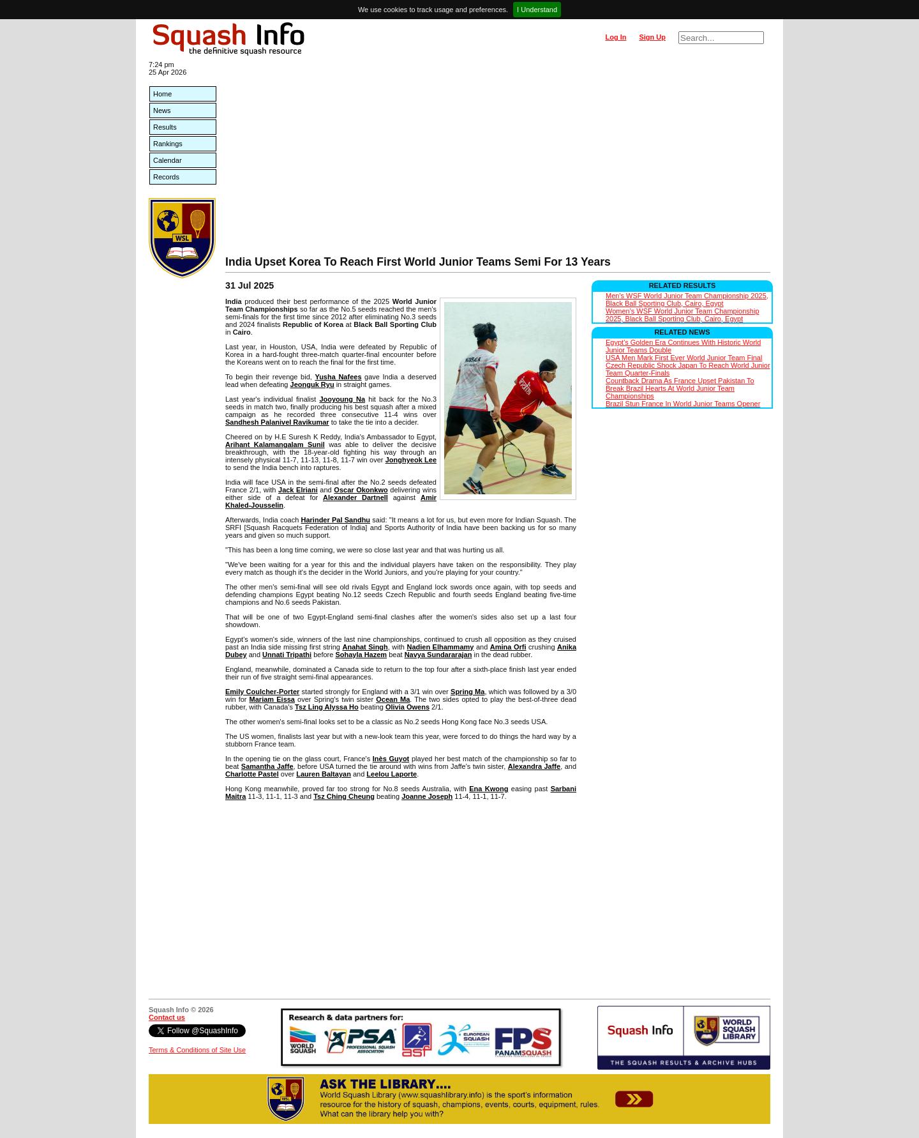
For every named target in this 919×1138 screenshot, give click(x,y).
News (162, 110)
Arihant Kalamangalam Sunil (275, 444)
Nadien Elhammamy (440, 647)
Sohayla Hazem (361, 654)
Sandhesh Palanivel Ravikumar (277, 422)
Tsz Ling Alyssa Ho (327, 707)
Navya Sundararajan (438, 654)
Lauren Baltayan (323, 774)
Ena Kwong (488, 789)
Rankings (168, 144)
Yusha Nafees (338, 377)
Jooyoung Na (342, 399)
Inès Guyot (391, 758)
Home (162, 94)
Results (165, 127)
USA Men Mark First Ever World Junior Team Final (684, 357)
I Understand (537, 9)
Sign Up (652, 37)
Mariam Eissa (272, 699)
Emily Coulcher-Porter (262, 691)
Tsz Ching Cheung (344, 796)
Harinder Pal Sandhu (336, 520)
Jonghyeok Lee (411, 460)
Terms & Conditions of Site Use (197, 1050)
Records (166, 177)
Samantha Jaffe (267, 766)
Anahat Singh (364, 647)
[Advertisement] (497, 159)
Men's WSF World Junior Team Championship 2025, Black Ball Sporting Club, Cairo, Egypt (687, 299)
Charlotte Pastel (252, 774)
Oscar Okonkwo (360, 490)
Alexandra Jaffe (534, 766)
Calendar (167, 160)
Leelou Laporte (391, 774)
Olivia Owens (407, 707)
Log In (615, 37)
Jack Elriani (298, 490)
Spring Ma (467, 691)
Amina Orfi (508, 647)
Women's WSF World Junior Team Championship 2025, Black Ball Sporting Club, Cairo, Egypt (682, 314)
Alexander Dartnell (355, 497)
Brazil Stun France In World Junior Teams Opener (683, 403)
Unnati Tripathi (286, 654)
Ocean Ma (393, 699)
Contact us (167, 1017)
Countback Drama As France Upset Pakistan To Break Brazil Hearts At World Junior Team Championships (680, 388)
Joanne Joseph (426, 796)
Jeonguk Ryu (312, 384)
